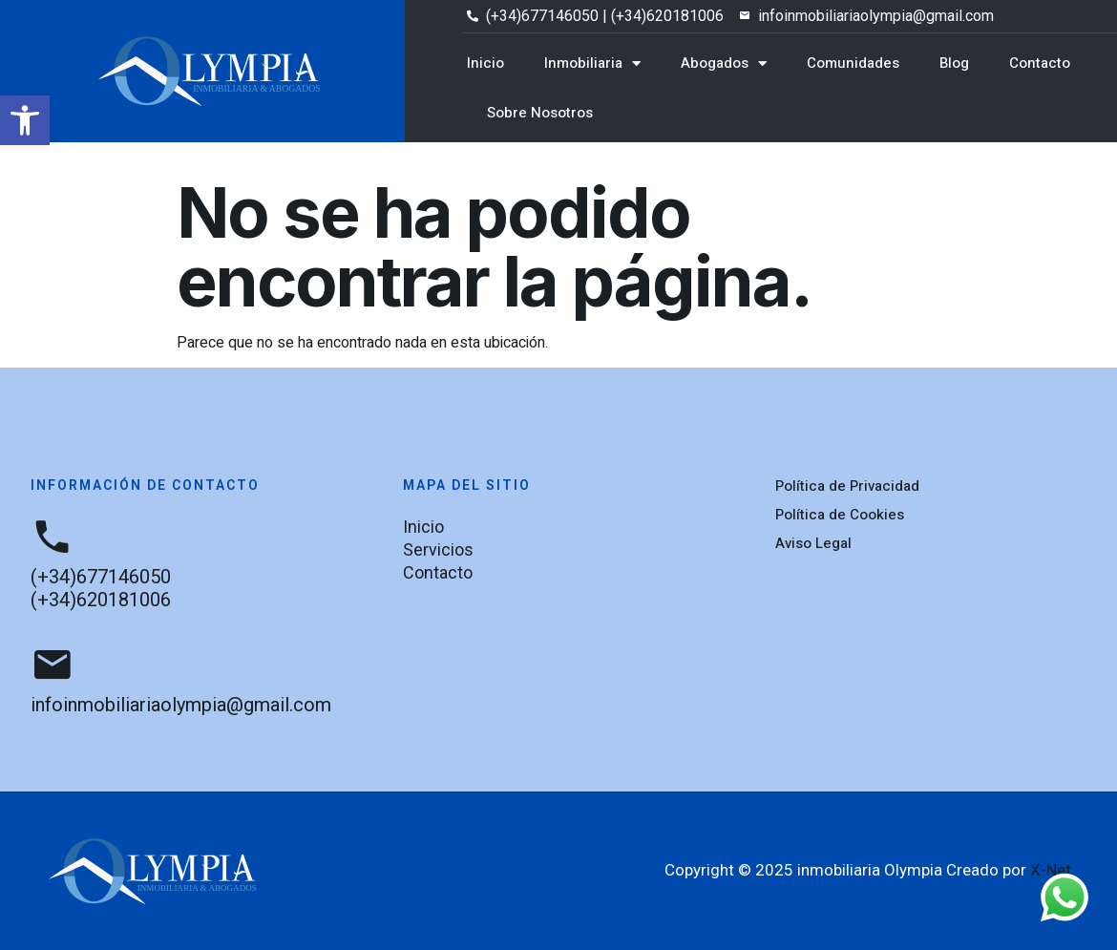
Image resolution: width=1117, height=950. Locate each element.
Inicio (485, 63)
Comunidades (853, 63)
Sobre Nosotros (540, 112)
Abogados (724, 63)
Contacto (1039, 63)
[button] (25, 120)
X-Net (1050, 869)
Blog (954, 63)
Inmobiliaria (592, 63)
